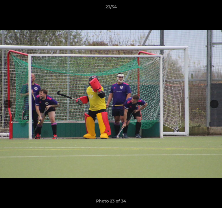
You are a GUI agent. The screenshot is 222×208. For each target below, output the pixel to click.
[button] (215, 8)
